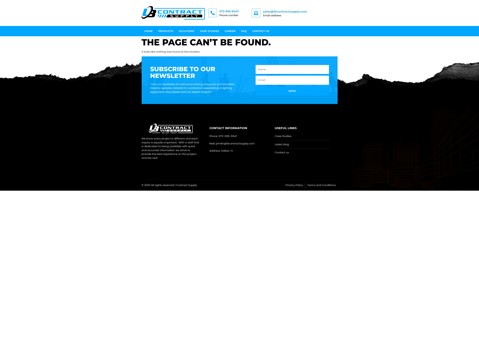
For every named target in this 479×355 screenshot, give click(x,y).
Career (230, 31)
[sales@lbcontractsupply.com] (256, 13)
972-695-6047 (229, 11)
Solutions (186, 31)
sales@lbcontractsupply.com (285, 11)
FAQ (244, 31)
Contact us (260, 31)
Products (165, 31)
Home (148, 31)
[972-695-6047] (212, 13)
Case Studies (209, 31)
